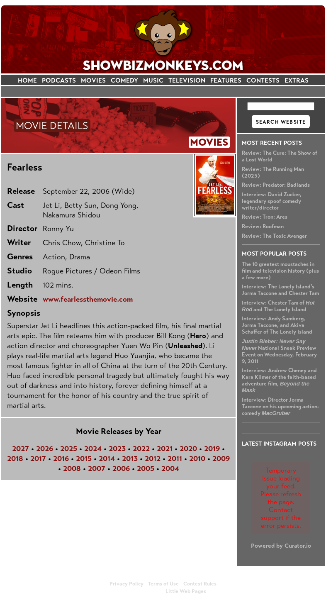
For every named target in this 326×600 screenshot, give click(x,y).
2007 (96, 468)
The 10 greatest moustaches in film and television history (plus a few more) (280, 271)
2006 (121, 468)
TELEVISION (186, 80)
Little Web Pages (185, 591)
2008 (72, 468)
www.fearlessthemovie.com (88, 299)
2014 (107, 458)
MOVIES (93, 80)
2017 (38, 458)
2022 (141, 448)
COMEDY (124, 80)
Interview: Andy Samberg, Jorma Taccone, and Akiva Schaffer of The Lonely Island (277, 325)
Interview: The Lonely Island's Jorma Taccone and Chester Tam (280, 290)
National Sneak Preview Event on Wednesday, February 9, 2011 (279, 351)
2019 (212, 448)
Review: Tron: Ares (264, 217)
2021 (165, 448)
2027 (20, 448)
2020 (188, 448)
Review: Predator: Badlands (276, 185)
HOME (27, 80)
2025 (68, 448)
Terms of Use (163, 583)
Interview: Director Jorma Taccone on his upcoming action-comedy (280, 407)
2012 (153, 458)
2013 (130, 458)
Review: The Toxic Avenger (274, 236)
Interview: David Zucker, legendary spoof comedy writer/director (272, 201)
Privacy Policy (126, 583)
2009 (221, 458)
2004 (170, 468)
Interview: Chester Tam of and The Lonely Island (278, 306)
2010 (197, 458)
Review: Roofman (263, 226)
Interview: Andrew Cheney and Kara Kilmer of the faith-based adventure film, (279, 380)
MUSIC (153, 80)
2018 (15, 458)
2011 (175, 458)
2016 (61, 458)
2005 (145, 468)
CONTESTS (263, 80)
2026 (44, 448)
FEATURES (225, 80)
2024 (93, 448)
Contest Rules (200, 583)
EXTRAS (297, 80)
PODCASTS (59, 80)
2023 (117, 448)
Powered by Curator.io (281, 545)
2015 (84, 458)
